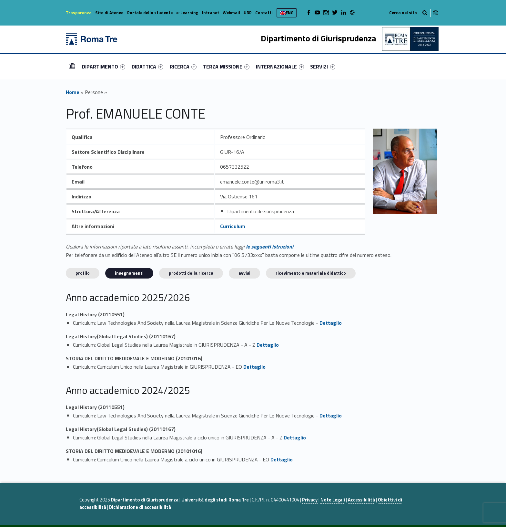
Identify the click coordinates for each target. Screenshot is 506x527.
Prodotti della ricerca (191, 272)
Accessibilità (361, 499)
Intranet (210, 12)
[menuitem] (72, 66)
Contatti (264, 12)
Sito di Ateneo (109, 12)
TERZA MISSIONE (226, 66)
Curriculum (232, 226)
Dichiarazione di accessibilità (140, 507)
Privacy (310, 499)
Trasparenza (79, 12)
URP (248, 12)
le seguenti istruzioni (269, 246)
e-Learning (187, 12)
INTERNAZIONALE (280, 66)
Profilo (83, 272)
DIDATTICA (147, 66)
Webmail (231, 12)
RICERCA (183, 66)
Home (72, 66)
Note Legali (332, 499)
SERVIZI (322, 66)
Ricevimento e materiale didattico (311, 272)
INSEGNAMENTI (129, 272)
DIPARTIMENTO (103, 66)
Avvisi (244, 272)
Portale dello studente (150, 12)
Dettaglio (330, 323)
